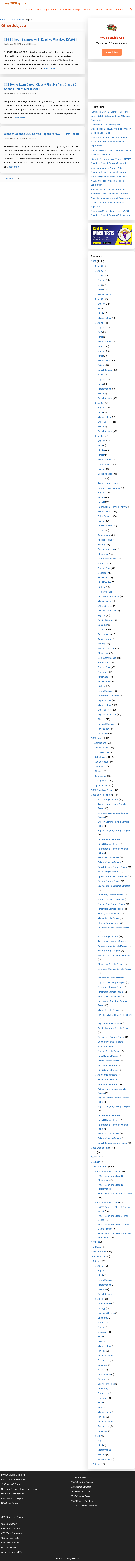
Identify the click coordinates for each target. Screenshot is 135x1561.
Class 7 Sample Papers (105, 1065)
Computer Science (107, 558)
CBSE (99, 10)
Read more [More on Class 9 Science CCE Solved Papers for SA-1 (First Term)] (14, 166)
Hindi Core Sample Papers (110, 908)
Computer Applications (109, 488)
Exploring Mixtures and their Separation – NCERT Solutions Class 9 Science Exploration (111, 202)
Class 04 (98, 299)
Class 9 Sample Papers (105, 1084)
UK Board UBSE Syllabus (13, 1493)
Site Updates (100, 780)
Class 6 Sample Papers (105, 1046)
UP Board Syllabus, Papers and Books (19, 1489)
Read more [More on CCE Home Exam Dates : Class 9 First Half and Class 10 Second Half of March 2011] (20, 117)
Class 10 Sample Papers (106, 799)
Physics (101, 615)
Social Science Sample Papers (112, 867)
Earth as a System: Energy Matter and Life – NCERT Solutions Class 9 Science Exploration (110, 115)
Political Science (106, 620)
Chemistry (103, 554)
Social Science (105, 370)
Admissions (100, 743)
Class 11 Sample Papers (106, 871)
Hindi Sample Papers (108, 1056)
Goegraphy (103, 672)
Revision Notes (98, 1251)
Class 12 (98, 629)
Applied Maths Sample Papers (112, 876)
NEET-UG (95, 1242)
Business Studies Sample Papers (114, 886)
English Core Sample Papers (112, 904)
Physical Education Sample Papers (115, 1014)
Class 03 (98, 275)
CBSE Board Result (10, 1528)
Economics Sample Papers (111, 899)
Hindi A (101, 450)
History (101, 587)
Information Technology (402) (113, 506)
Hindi (100, 289)
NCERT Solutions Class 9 (106, 1202)
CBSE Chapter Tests (80, 1496)
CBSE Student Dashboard (13, 1479)
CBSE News (96, 738)
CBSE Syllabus (101, 761)
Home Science (105, 591)
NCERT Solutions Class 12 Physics (115, 1193)
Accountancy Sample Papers (112, 941)
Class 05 (98, 322)
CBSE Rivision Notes (80, 1491)
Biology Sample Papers (109, 881)
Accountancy (104, 535)
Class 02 (98, 270)
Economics (103, 563)
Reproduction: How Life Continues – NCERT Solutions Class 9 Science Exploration (109, 141)
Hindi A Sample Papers (109, 839)
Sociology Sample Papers (110, 1041)
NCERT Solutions (117, 10)
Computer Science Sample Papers (114, 969)
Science (102, 365)
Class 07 (98, 374)
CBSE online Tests (10, 1538)
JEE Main (95, 1162)
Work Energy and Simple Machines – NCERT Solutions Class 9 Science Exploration (109, 180)
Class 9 (98, 1435)
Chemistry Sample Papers (110, 894)
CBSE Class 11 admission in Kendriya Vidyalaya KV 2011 (40, 39)
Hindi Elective (104, 582)
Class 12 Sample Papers (106, 936)
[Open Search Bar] (131, 10)
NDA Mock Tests (9, 1503)
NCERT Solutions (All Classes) (75, 9)
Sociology (103, 625)
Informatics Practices (108, 596)
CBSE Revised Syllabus (82, 1501)
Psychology (103, 728)
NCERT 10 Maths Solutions (84, 1505)
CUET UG (95, 1157)
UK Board (95, 1261)
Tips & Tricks (100, 785)
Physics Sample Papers (109, 923)
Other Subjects (15, 19)
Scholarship (100, 776)
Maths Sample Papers (108, 857)
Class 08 (98, 403)
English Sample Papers (109, 1051)
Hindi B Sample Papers (109, 844)
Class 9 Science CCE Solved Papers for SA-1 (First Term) (41, 134)
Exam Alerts (100, 766)
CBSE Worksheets (100, 1147)
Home (29, 9)
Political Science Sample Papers (113, 927)
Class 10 (98, 478)
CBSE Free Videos (10, 1542)
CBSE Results (101, 757)
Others (97, 771)
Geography (103, 573)
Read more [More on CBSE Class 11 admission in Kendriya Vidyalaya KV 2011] (49, 68)
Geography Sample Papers (111, 987)
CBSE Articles (101, 747)
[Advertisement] (111, 80)
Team (22, 1552)
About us (5, 1552)
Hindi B (101, 454)
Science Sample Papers (109, 862)
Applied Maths (105, 540)
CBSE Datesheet (9, 1524)
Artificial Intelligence (108, 483)
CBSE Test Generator (11, 1533)
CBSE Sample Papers (46, 9)
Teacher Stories (99, 1256)
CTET (93, 1152)
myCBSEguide (15, 3)
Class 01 (98, 266)
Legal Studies (104, 700)
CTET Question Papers (12, 1498)
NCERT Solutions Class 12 (107, 1171)
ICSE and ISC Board (11, 1484)
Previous (7, 178)
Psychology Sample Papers (111, 1037)
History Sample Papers (109, 913)
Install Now (111, 52)
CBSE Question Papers (102, 790)
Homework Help (9, 1547)
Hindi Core (103, 577)
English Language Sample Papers (114, 830)
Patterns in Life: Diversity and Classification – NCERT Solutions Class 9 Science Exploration (111, 128)
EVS (100, 285)
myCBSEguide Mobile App (14, 1474)
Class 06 (98, 346)
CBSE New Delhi (102, 752)
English (101, 280)
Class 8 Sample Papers (105, 1074)
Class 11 (98, 530)
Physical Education (107, 610)
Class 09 (98, 436)
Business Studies (106, 549)
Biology (101, 544)
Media (15, 1552)
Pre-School (96, 1247)
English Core (104, 568)
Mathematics (104, 294)
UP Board (95, 1464)
